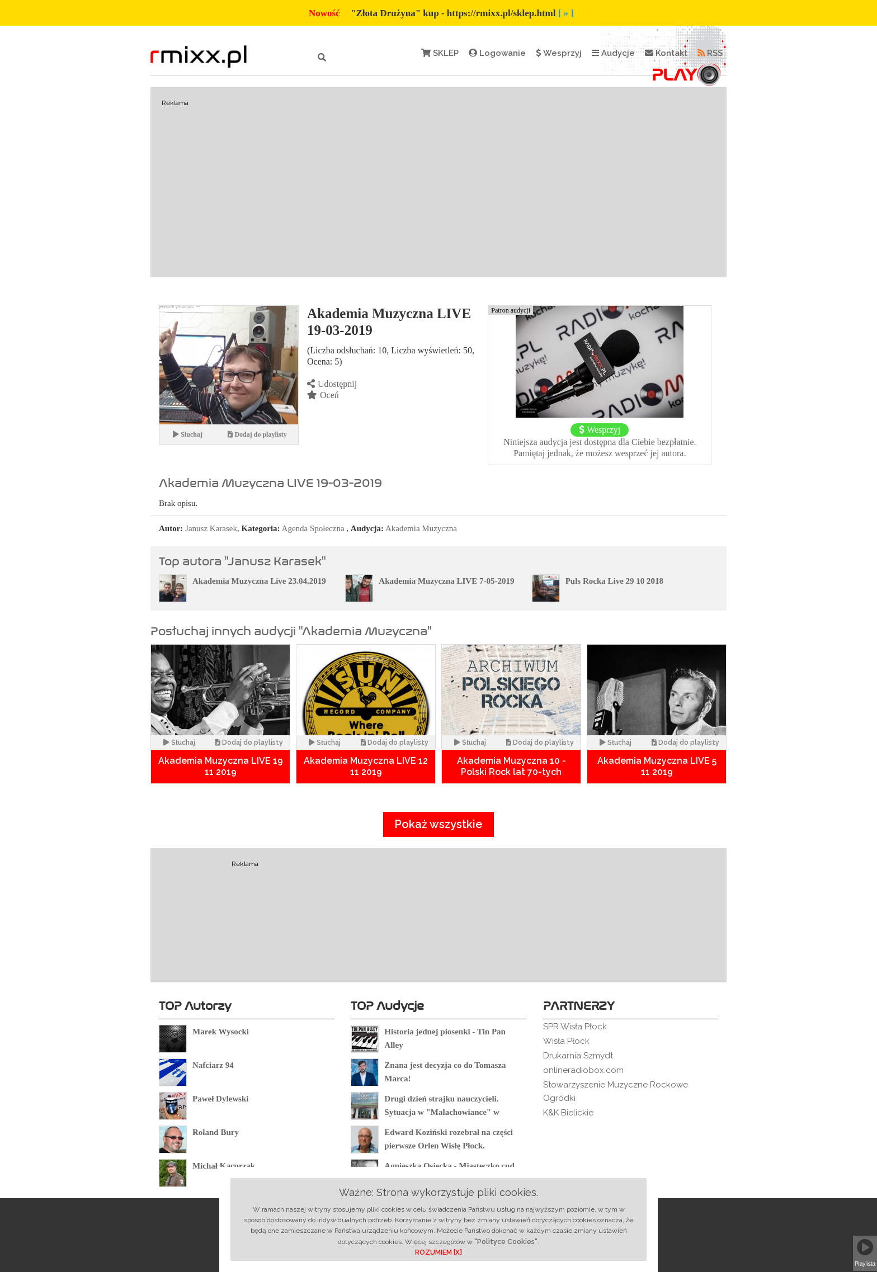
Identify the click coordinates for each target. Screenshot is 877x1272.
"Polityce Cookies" (505, 1242)
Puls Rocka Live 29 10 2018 (614, 580)
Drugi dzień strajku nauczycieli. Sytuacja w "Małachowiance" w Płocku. (441, 1112)
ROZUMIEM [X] (438, 1252)
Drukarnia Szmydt (578, 1056)
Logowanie (497, 53)
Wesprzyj (559, 53)
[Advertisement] (438, 182)
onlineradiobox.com (583, 1070)
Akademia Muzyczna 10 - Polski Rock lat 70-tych (511, 766)
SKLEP (440, 53)
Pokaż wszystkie (438, 824)
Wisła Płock (566, 1041)
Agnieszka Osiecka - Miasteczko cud (449, 1165)
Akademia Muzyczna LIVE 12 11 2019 (366, 766)
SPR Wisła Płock (575, 1027)
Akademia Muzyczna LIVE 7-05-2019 (446, 580)
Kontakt (666, 53)
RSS (710, 53)
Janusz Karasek (211, 528)
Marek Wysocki (220, 1031)
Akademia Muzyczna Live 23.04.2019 (259, 580)
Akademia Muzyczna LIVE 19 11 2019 (220, 766)
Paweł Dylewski (220, 1098)
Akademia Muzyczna (421, 528)
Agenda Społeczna (313, 528)
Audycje (613, 53)
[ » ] (566, 13)
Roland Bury (215, 1132)
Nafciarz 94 (213, 1065)
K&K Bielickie (568, 1113)
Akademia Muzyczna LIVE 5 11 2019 (656, 766)
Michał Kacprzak (223, 1165)
